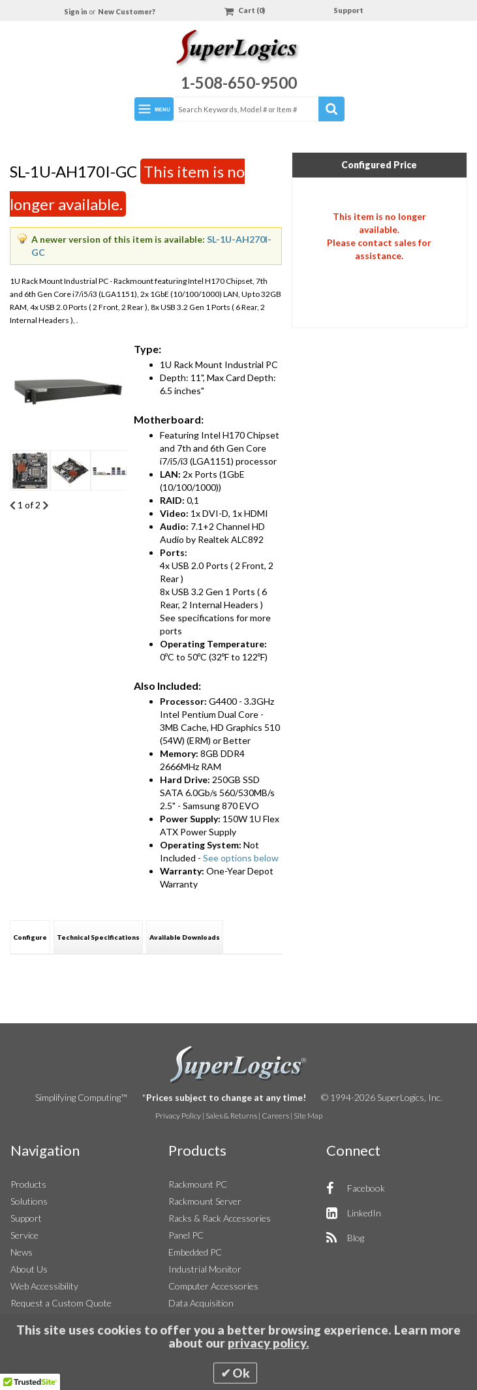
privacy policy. (268, 1343)
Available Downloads (184, 937)
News (21, 1252)
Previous (13, 505)
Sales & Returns (231, 1115)
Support (348, 10)
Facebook (366, 1188)
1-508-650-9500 (239, 82)
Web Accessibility (44, 1285)
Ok (241, 1373)
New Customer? (126, 11)
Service (24, 1235)
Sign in (76, 11)
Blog (355, 1237)
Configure (30, 937)
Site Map (308, 1115)
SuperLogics (238, 1065)
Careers (275, 1115)
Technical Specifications (98, 937)
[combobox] (258, 109)
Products (28, 1184)
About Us (29, 1268)
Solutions (29, 1201)
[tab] (30, 936)
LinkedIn (364, 1212)
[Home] (238, 50)
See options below (241, 857)
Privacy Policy (178, 1115)
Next (45, 505)
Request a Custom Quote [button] (61, 1302)
